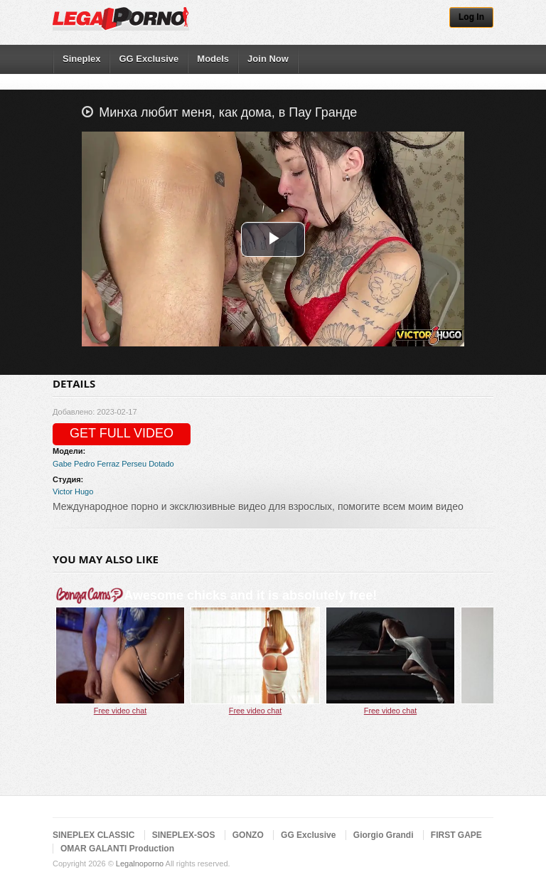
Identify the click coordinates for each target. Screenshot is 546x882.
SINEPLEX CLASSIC (93, 835)
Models (213, 58)
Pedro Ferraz (96, 463)
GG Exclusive (148, 58)
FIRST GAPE (456, 835)
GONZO (248, 835)
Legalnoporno (140, 863)
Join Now (268, 58)
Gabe (62, 463)
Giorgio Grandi (383, 835)
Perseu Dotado (147, 463)
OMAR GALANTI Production (117, 849)
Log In (471, 17)
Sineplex (81, 58)
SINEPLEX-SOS (183, 835)
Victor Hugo (73, 491)
